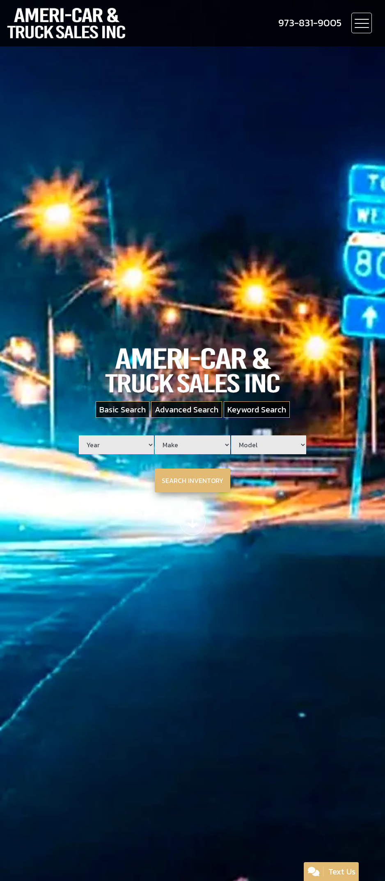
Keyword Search (256, 409)
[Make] (192, 445)
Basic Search (122, 409)
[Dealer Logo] (95, 23)
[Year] (116, 445)
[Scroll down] (192, 522)
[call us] (310, 23)
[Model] (269, 445)
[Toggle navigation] (361, 23)
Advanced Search (186, 409)
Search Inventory (192, 480)
